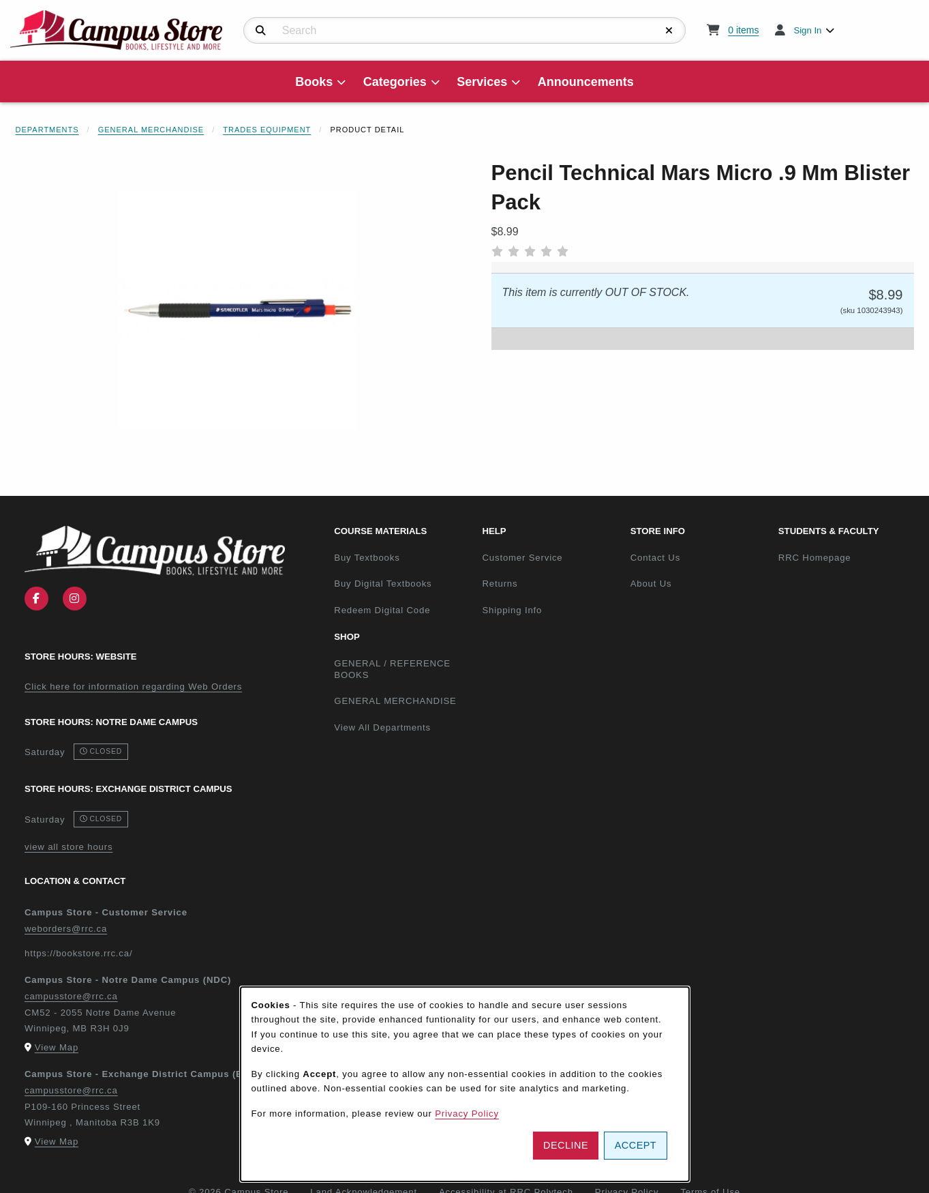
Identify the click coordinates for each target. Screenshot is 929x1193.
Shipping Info (512, 610)
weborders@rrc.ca (66, 929)
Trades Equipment (267, 130)
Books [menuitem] (314, 82)
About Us (651, 583)
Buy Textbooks (366, 558)
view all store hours (68, 847)
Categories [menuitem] (395, 82)
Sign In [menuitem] (807, 30)
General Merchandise (151, 130)
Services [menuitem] (482, 82)
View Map (56, 1047)
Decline (565, 1145)
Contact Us (655, 558)
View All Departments (382, 727)
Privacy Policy (467, 1113)
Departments (47, 130)
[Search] (261, 30)
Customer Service (522, 558)
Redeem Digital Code (382, 610)
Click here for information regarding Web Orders (133, 686)
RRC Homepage (846, 557)
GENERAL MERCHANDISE (395, 701)
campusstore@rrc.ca (71, 996)
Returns (499, 583)
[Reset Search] (669, 30)
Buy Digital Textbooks (382, 583)
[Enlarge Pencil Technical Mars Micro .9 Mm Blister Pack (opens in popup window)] (237, 310)
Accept (635, 1145)
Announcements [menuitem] (586, 82)
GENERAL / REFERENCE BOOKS (392, 669)
